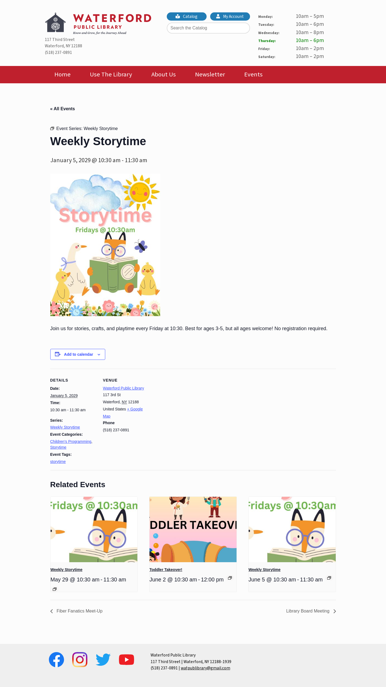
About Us (163, 74)
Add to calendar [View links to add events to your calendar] (78, 354)
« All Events (62, 108)
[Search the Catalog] (208, 28)
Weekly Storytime (65, 427)
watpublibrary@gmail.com (205, 668)
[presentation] (94, 529)
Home (62, 74)
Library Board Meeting (308, 611)
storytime (58, 461)
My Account (230, 16)
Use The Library (111, 74)
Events (253, 74)
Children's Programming (70, 441)
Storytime (58, 447)
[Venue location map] (185, 407)
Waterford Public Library (123, 388)
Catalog (187, 16)
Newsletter (210, 74)
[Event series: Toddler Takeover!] (230, 578)
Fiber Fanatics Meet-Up (79, 611)
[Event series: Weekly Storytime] (55, 589)
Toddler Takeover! (165, 569)
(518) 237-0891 (58, 52)
